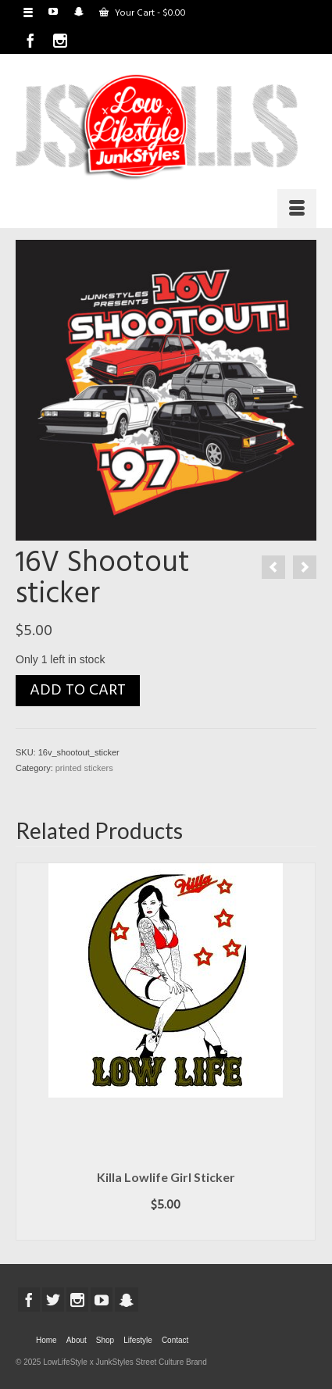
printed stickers (84, 768)
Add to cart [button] (165, 1229)
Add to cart (78, 690)
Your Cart (142, 13)
